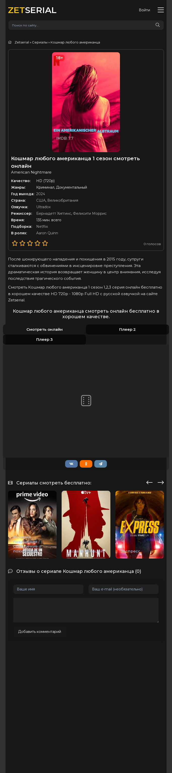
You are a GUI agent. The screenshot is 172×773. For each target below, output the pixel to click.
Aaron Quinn (47, 233)
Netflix (42, 226)
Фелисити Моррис (90, 213)
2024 (40, 194)
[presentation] (149, 481)
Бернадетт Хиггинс (53, 213)
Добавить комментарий (39, 631)
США (41, 200)
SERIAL (32, 10)
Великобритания (62, 200)
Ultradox (43, 207)
